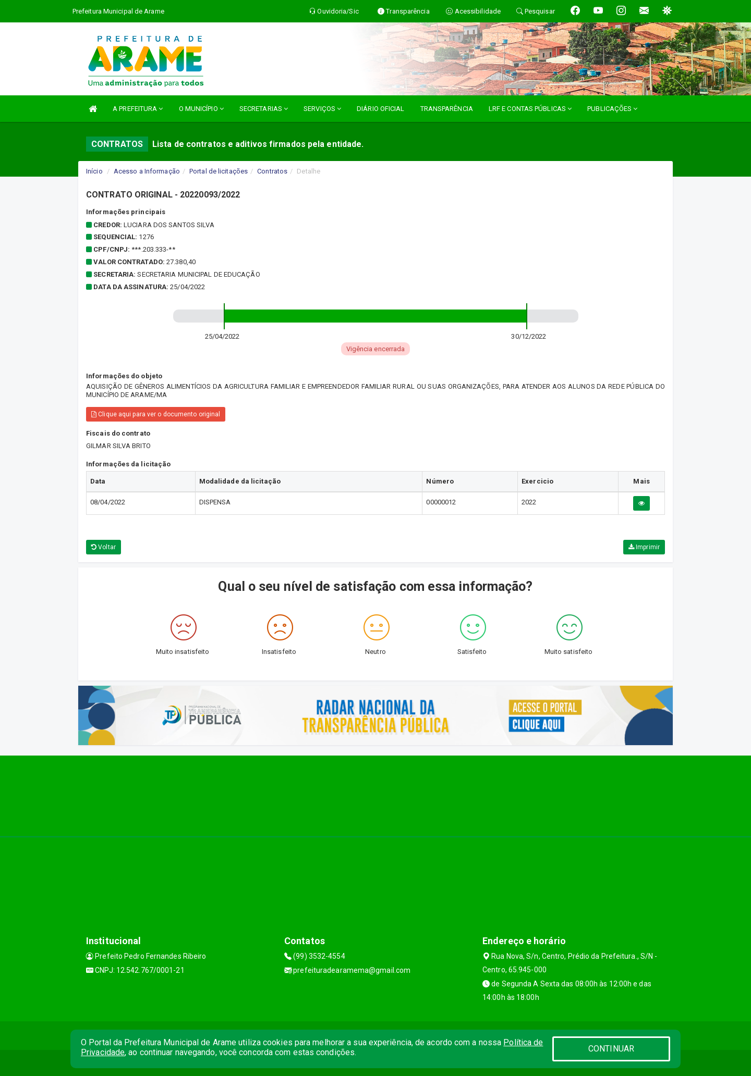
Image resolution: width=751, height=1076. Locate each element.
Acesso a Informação (147, 171)
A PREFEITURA (138, 109)
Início (94, 171)
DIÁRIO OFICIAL (380, 109)
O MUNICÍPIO (201, 109)
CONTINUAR (611, 1049)
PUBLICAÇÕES (612, 109)
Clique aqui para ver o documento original (155, 414)
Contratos (272, 171)
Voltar (103, 547)
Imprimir (644, 547)
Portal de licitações (218, 171)
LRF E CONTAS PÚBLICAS (530, 109)
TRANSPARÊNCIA (446, 109)
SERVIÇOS (322, 109)
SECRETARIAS (263, 109)
